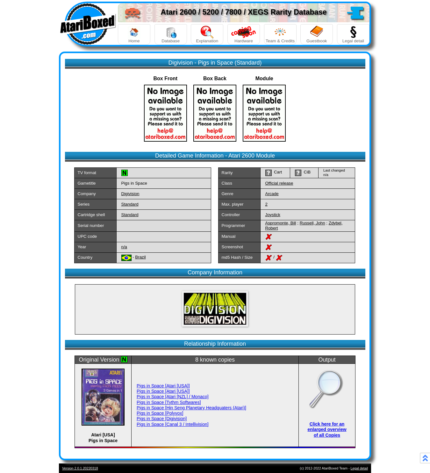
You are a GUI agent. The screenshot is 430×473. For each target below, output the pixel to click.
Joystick (272, 214)
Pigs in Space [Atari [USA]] (163, 385)
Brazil (140, 257)
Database (171, 34)
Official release (279, 183)
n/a (124, 246)
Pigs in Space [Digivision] (162, 418)
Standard (130, 204)
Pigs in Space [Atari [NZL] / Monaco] (173, 396)
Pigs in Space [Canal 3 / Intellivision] (173, 424)
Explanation (207, 34)
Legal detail (353, 34)
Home (134, 34)
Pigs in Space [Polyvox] (160, 413)
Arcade (272, 193)
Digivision (130, 193)
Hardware (244, 34)
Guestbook (317, 34)
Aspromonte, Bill (280, 223)
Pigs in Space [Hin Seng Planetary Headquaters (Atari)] (191, 407)
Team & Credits (280, 34)
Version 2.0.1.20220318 (80, 468)
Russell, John (312, 223)
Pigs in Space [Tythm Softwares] (169, 402)
